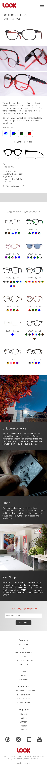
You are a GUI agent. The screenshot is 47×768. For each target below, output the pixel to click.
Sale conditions (23, 703)
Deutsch (23, 722)
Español (23, 730)
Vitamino (26, 763)
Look (23, 675)
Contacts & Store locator (24, 660)
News (23, 656)
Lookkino (23, 679)
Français (23, 726)
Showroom (23, 644)
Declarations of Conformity (23, 691)
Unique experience (23, 652)
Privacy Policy (23, 695)
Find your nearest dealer (23, 142)
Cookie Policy (23, 699)
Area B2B (23, 664)
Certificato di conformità (13, 186)
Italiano (23, 714)
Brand (23, 648)
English (24, 718)
